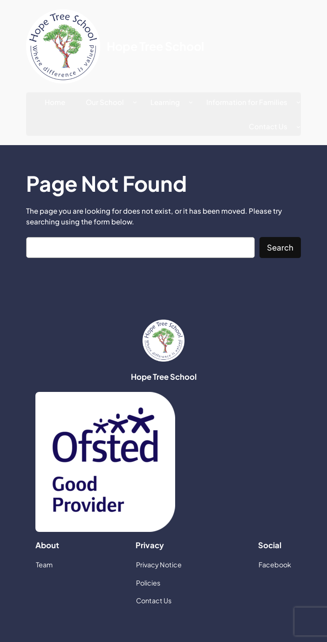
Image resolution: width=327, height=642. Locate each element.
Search (280, 247)
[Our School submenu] (135, 102)
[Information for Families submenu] (298, 102)
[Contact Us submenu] (298, 126)
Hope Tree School (155, 46)
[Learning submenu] (191, 102)
